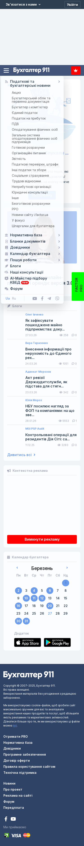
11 (34, 598)
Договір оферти (16, 760)
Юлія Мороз (33, 400)
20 (50, 606)
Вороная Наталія (22, 270)
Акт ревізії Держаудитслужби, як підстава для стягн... (46, 382)
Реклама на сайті (17, 795)
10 (26, 598)
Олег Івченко (34, 314)
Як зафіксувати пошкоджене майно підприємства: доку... (45, 324)
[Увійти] (72, 4)
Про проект (12, 789)
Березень (42, 568)
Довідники (12, 748)
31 (26, 621)
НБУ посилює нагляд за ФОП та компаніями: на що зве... (49, 410)
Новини (9, 783)
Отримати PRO (15, 736)
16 (18, 606)
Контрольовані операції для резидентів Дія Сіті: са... (51, 437)
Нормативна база (17, 742)
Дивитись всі (21, 455)
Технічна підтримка (20, 772)
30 (18, 621)
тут (15, 725)
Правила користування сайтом (29, 766)
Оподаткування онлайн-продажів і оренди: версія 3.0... (42, 280)
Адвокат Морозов (38, 371)
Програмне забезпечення (24, 754)
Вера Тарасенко (36, 343)
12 (42, 598)
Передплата (76, 70)
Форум (8, 801)
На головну (42, 195)
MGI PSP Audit (34, 428)
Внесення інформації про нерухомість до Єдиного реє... (48, 353)
